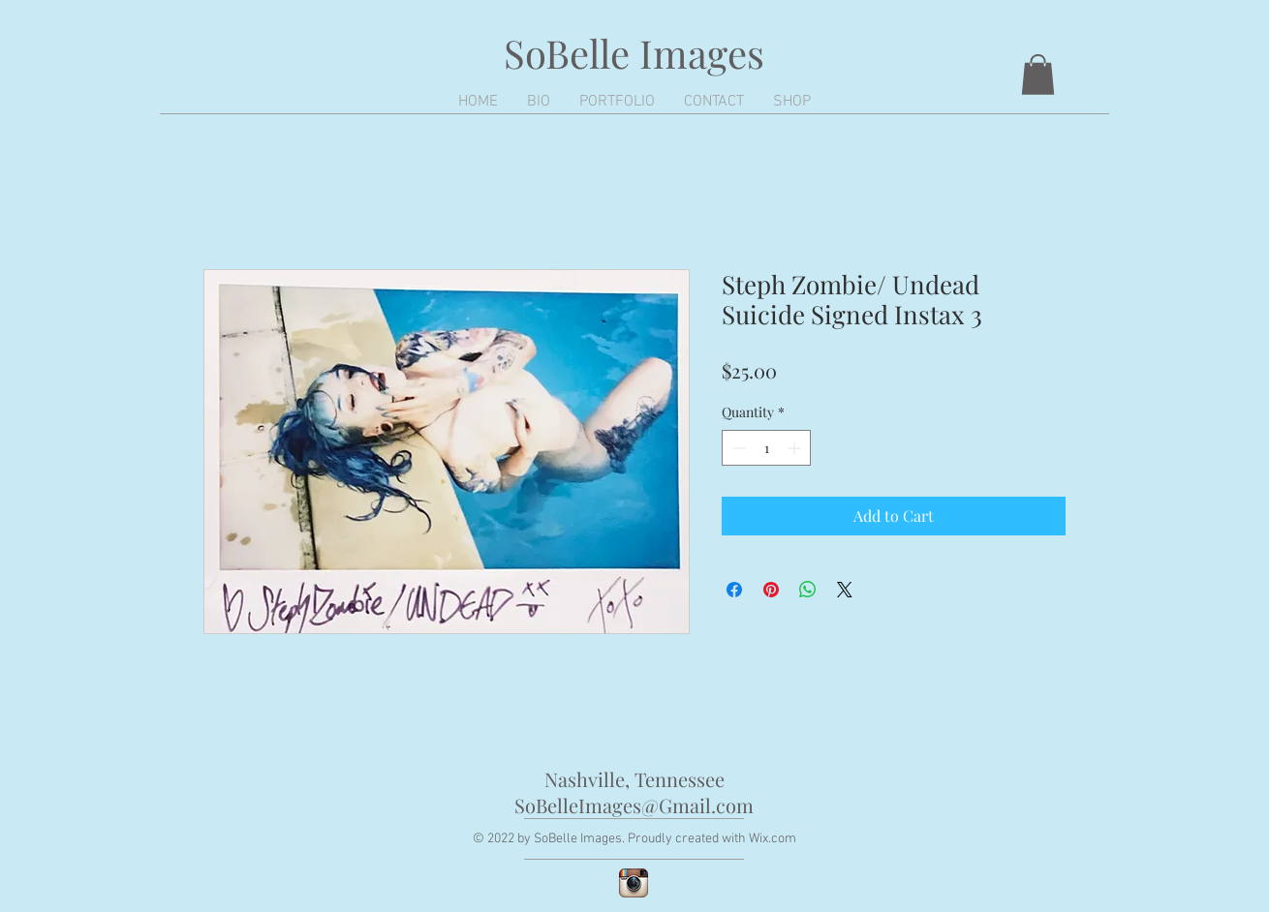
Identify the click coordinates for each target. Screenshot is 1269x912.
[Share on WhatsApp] (808, 589)
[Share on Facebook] (734, 589)
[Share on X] (844, 589)
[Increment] (796, 448)
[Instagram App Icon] (633, 882)
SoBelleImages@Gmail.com (634, 805)
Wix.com (772, 839)
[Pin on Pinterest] (771, 589)
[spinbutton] (766, 448)
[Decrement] (737, 448)
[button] (1038, 74)
